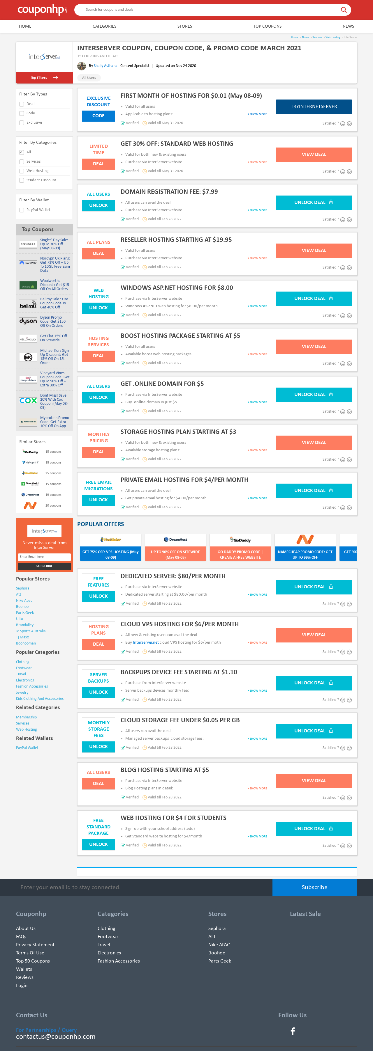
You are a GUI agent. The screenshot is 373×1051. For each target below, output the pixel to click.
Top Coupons (267, 26)
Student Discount (41, 180)
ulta (19, 619)
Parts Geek (219, 961)
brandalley (25, 625)
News (348, 26)
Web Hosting (333, 37)
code (31, 113)
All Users (89, 78)
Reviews (25, 977)
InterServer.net (146, 642)
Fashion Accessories (119, 961)
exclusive (34, 122)
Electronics (109, 953)
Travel (104, 945)
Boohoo (217, 953)
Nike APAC (219, 945)
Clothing (106, 928)
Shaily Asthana (106, 66)
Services (317, 37)
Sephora (217, 928)
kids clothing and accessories (40, 699)
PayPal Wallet (38, 210)
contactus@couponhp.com (56, 1037)
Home (25, 26)
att (18, 594)
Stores (184, 26)
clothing (22, 662)
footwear (24, 668)
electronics (25, 680)
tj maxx (22, 637)
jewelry (22, 692)
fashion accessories (32, 686)
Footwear (108, 937)
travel (21, 674)
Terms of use (30, 953)
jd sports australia (31, 631)
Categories (104, 26)
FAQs (21, 937)
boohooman (26, 643)
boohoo (22, 607)
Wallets (24, 969)
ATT (212, 937)
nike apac (24, 601)
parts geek (25, 613)
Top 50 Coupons (33, 961)
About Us (26, 928)
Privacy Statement (35, 945)
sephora (22, 588)
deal (31, 104)
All (29, 152)
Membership (26, 717)
